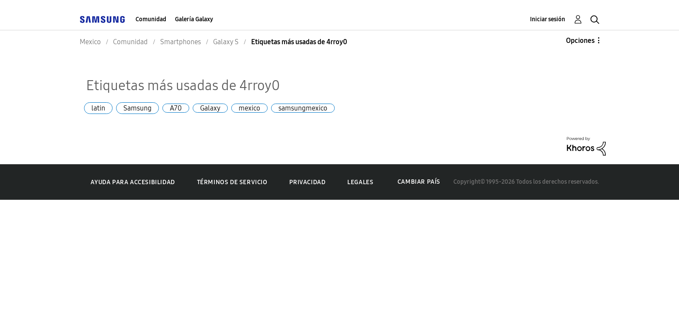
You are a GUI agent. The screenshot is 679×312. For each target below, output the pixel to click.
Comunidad (151, 19)
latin (98, 108)
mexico (249, 108)
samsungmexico (302, 108)
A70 (176, 108)
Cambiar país (419, 181)
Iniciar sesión (547, 19)
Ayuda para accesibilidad (133, 182)
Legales (360, 182)
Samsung (137, 108)
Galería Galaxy (194, 19)
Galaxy (210, 108)
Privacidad (307, 182)
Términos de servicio (232, 182)
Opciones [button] (580, 40)
